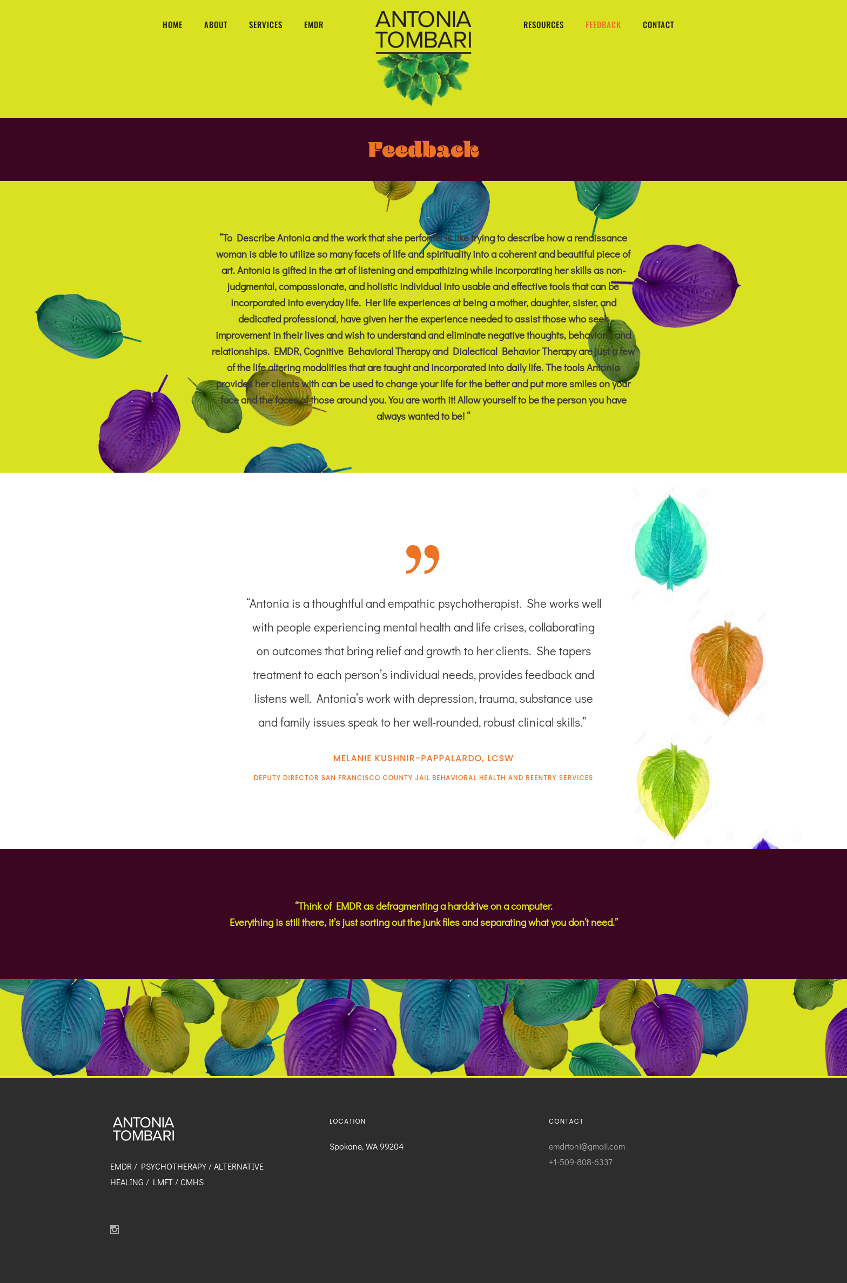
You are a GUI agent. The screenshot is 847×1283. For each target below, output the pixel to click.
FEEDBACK (603, 24)
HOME (173, 24)
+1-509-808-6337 (580, 1161)
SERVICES (266, 24)
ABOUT (215, 24)
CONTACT (658, 24)
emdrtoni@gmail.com (587, 1146)
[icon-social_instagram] (117, 1229)
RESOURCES (543, 24)
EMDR (314, 24)
